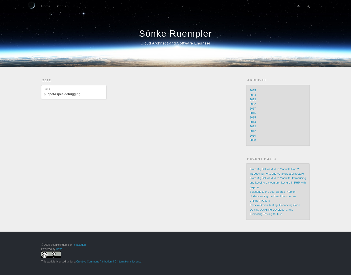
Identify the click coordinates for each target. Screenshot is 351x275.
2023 (253, 99)
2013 (253, 126)
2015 (253, 117)
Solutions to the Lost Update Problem (273, 191)
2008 (253, 140)
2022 (253, 104)
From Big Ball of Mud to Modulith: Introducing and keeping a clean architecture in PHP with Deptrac (278, 183)
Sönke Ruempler (175, 33)
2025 (253, 90)
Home (45, 6)
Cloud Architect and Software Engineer (175, 43)
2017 (253, 108)
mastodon (80, 244)
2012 (46, 80)
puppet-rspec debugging (62, 94)
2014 (253, 122)
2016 (253, 113)
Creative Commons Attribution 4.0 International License (108, 261)
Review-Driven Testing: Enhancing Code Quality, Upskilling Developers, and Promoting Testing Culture (275, 210)
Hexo (59, 249)
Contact (63, 6)
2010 (253, 135)
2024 (253, 95)
